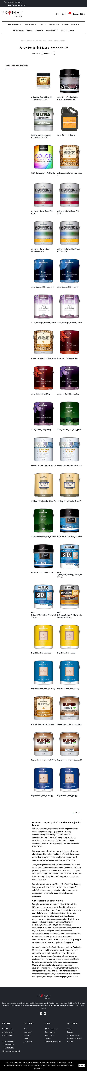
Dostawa (70, 1032)
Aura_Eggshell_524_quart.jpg (42, 287)
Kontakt (70, 1041)
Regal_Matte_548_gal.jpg (67, 796)
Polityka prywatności (74, 1038)
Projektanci (27, 1032)
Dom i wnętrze (30, 24)
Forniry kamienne (67, 30)
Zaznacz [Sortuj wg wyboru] (48, 53)
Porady (25, 1038)
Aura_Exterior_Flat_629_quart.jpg (70, 430)
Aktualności (27, 1041)
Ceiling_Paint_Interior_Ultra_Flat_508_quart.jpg (50, 501)
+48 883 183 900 (8, 1045)
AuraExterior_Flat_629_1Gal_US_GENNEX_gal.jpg (50, 537)
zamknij (82, 1065)
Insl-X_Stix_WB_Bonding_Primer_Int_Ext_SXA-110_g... (47, 615)
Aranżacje (26, 1035)
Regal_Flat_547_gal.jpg (66, 653)
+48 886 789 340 (8, 1041)
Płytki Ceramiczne (15, 24)
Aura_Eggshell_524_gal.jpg (68, 287)
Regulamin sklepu (73, 1035)
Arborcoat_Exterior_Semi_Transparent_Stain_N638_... (52, 358)
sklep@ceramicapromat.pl (16, 5)
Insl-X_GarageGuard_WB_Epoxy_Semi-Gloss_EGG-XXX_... (70, 615)
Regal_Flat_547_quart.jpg (41, 653)
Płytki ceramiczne (51, 1029)
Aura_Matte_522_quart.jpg (68, 394)
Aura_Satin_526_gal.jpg (40, 394)
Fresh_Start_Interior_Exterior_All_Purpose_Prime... (51, 465)
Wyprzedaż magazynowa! (49, 24)
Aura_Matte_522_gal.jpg (41, 430)
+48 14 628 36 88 (8, 1048)
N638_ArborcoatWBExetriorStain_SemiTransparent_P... (53, 724)
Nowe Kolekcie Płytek (70, 24)
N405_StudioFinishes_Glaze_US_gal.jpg (46, 572)
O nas (25, 1029)
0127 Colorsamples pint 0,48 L (43, 173)
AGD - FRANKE (52, 30)
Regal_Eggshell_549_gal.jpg (68, 688)
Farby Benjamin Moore (17, 66)
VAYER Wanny (18, 30)
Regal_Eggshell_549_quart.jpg (43, 688)
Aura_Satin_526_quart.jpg (67, 358)
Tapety (29, 30)
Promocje (39, 30)
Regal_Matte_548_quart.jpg (42, 796)
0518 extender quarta (66, 135)
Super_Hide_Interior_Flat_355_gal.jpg (46, 760)
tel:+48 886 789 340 (15, 2)
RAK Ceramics (50, 1035)
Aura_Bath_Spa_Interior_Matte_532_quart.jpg (49, 322)
